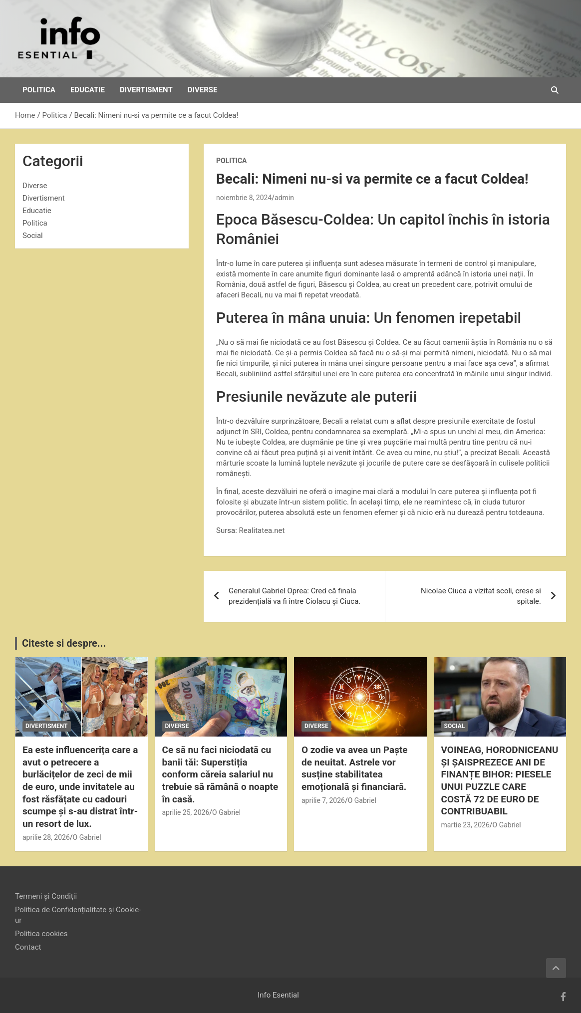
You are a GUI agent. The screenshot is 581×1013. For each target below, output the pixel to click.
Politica (38, 89)
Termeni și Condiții (46, 896)
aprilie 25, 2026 (186, 812)
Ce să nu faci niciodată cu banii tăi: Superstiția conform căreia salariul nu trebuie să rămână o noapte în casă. (220, 774)
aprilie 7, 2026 (323, 800)
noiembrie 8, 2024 (244, 198)
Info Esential (278, 995)
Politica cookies (41, 933)
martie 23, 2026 (465, 825)
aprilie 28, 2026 (46, 837)
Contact (28, 947)
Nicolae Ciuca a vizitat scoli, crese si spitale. (481, 596)
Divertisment (146, 89)
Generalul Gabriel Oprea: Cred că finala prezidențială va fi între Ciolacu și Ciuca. (294, 596)
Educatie (87, 89)
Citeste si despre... (64, 643)
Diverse (203, 89)
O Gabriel (87, 837)
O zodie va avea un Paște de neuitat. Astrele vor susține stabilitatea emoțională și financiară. (354, 768)
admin (284, 198)
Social (32, 235)
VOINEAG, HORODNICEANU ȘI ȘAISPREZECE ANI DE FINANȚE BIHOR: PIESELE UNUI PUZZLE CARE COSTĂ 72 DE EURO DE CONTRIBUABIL (500, 780)
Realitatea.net (262, 530)
